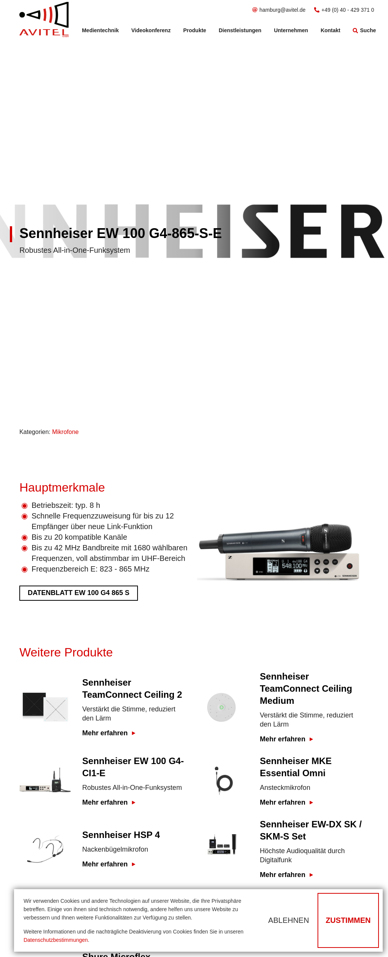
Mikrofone (65, 432)
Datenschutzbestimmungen (55, 940)
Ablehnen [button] (288, 920)
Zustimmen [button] (348, 920)
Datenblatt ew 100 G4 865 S (78, 593)
